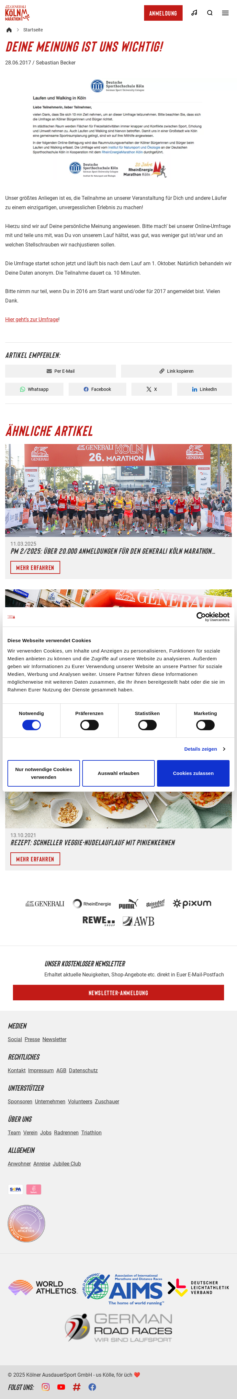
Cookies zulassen (193, 773)
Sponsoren (20, 1101)
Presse (32, 1039)
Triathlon (91, 1133)
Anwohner (19, 1164)
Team (14, 1133)
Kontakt (17, 1070)
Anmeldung (163, 13)
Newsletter (54, 1039)
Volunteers (80, 1101)
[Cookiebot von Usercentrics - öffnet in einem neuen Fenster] (201, 617)
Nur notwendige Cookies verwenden (43, 773)
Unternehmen (50, 1101)
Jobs (45, 1133)
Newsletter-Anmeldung (119, 992)
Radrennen (66, 1133)
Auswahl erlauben (118, 773)
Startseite (33, 29)
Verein (30, 1133)
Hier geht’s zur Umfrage (31, 319)
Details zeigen (200, 749)
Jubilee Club (67, 1164)
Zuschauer (107, 1101)
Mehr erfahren (35, 567)
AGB (61, 1070)
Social (15, 1039)
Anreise (41, 1164)
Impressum (41, 1070)
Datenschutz (83, 1070)
